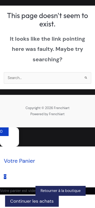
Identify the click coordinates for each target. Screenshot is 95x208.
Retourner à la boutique (61, 190)
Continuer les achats (32, 201)
